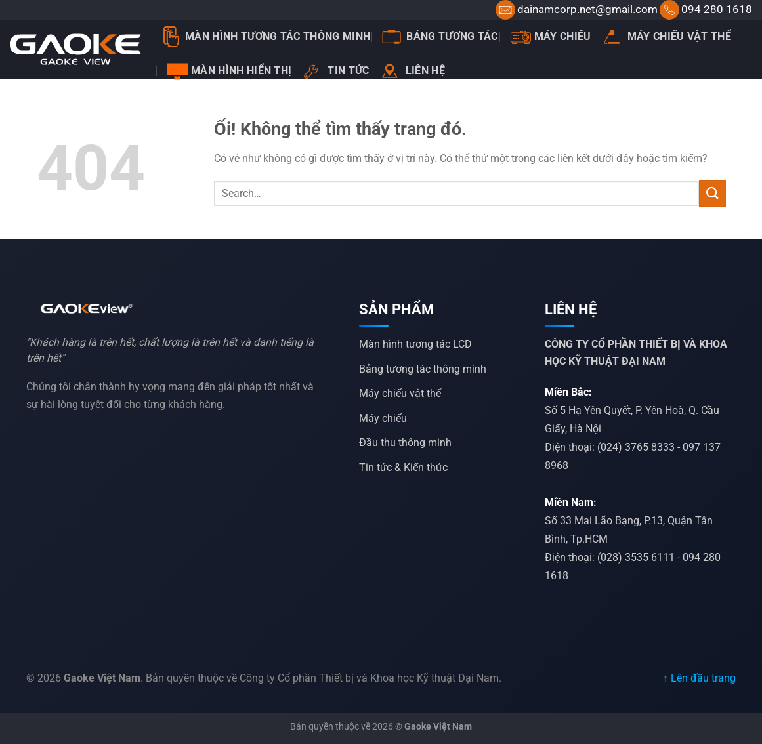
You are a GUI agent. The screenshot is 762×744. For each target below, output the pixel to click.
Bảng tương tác (439, 37)
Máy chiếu (550, 37)
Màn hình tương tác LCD (415, 344)
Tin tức (336, 71)
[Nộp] (712, 193)
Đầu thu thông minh (405, 442)
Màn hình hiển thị (229, 70)
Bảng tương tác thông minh (422, 369)
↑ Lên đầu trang (699, 678)
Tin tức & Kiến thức (403, 467)
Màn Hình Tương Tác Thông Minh (265, 36)
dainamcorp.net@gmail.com (587, 9)
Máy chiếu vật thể (667, 36)
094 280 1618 (716, 9)
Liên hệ (413, 71)
